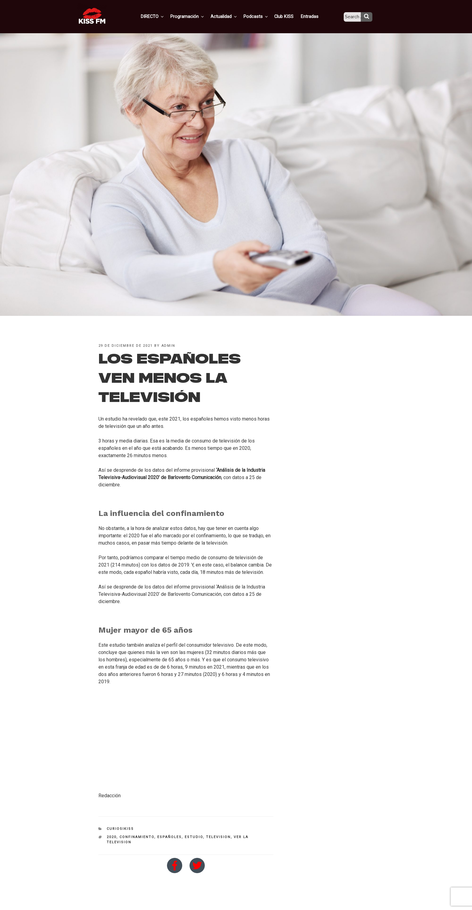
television (218, 837)
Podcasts (262, 16)
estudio (194, 837)
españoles (169, 837)
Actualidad (231, 16)
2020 (111, 837)
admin (168, 346)
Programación (196, 16)
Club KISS (289, 16)
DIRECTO (162, 16)
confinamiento (136, 837)
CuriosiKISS (120, 829)
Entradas (313, 16)
